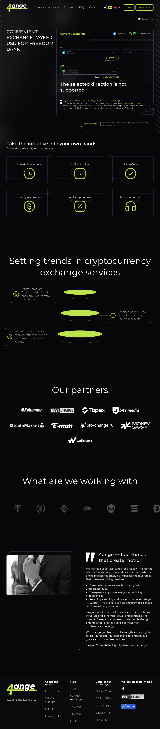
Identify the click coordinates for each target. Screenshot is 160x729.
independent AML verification (132, 103)
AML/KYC (112, 100)
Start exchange (91, 124)
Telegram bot (146, 19)
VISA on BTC (103, 705)
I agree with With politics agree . (91, 100)
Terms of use (52, 691)
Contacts (94, 7)
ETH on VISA (103, 698)
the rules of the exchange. (85, 100)
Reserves (76, 706)
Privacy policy (53, 716)
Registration (144, 7)
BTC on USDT (104, 720)
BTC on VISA (103, 691)
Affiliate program (50, 700)
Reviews (69, 7)
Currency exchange (47, 7)
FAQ (81, 7)
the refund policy (109, 108)
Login (129, 7)
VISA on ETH (103, 712)
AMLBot (95, 106)
